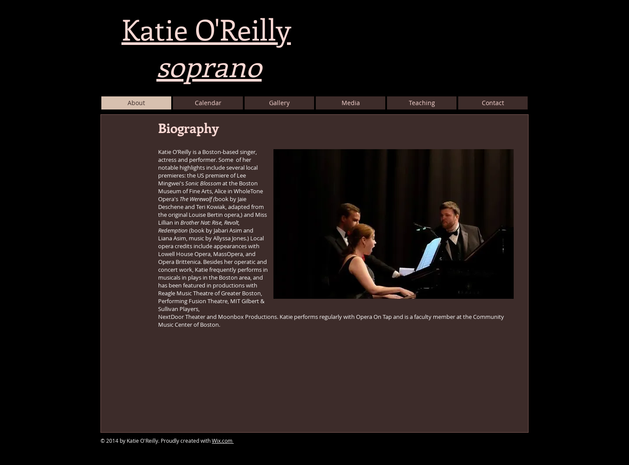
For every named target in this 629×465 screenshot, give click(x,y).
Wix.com (223, 440)
